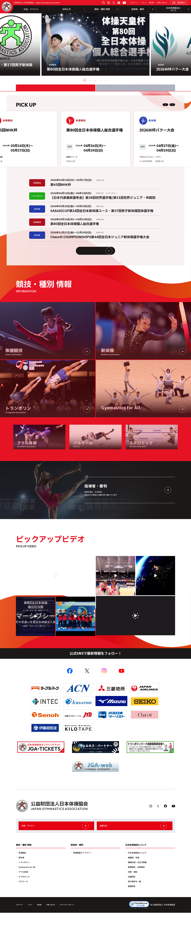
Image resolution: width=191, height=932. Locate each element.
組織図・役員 (133, 877)
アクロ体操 (23, 891)
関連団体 (131, 905)
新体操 (21, 877)
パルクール (23, 900)
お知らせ (66, 9)
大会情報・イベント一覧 (100, 263)
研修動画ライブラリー (82, 872)
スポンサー (134, 3)
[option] (95, 44)
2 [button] (90, 80)
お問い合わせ (162, 3)
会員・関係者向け (179, 2)
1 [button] (84, 80)
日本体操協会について (137, 872)
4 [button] (101, 80)
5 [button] (106, 80)
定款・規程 (132, 891)
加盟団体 (131, 896)
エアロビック (24, 896)
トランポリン (24, 881)
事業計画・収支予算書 (137, 881)
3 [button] (95, 80)
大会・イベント (30, 9)
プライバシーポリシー (76, 924)
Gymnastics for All (27, 886)
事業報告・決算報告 (136, 886)
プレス (143, 3)
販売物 (151, 3)
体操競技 (22, 872)
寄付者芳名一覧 (134, 900)
